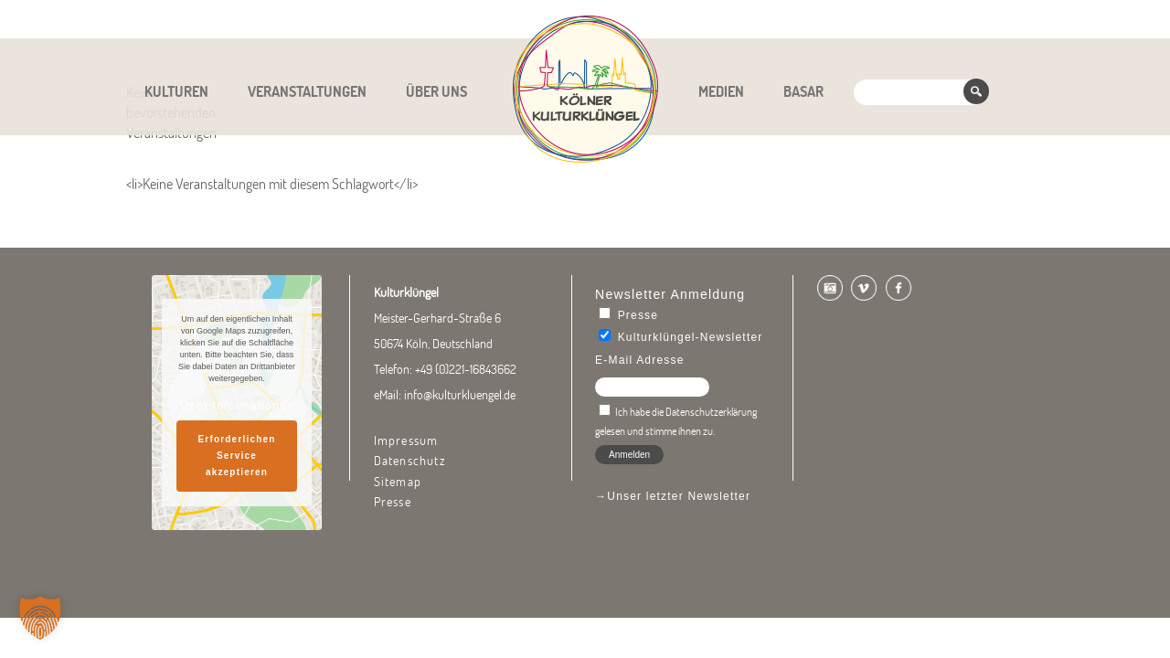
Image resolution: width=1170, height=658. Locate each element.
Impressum (406, 440)
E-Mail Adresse (640, 360)
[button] (40, 618)
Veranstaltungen (307, 91)
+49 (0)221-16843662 (465, 369)
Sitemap (397, 481)
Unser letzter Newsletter (678, 496)
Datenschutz (410, 460)
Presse (392, 502)
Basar (803, 91)
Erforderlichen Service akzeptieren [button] (236, 455)
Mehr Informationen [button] (236, 405)
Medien (721, 91)
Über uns (436, 91)
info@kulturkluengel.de (460, 395)
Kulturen (176, 91)
